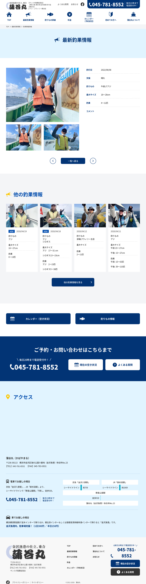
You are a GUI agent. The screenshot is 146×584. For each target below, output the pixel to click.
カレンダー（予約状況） (76, 570)
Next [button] (81, 95)
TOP (7, 27)
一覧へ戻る (73, 160)
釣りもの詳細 (72, 559)
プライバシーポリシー (20, 578)
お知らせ (74, 4)
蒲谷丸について (99, 554)
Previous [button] (4, 95)
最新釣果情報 (16, 27)
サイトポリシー (38, 578)
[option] (42, 95)
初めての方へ (98, 548)
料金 (68, 565)
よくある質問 (63, 4)
